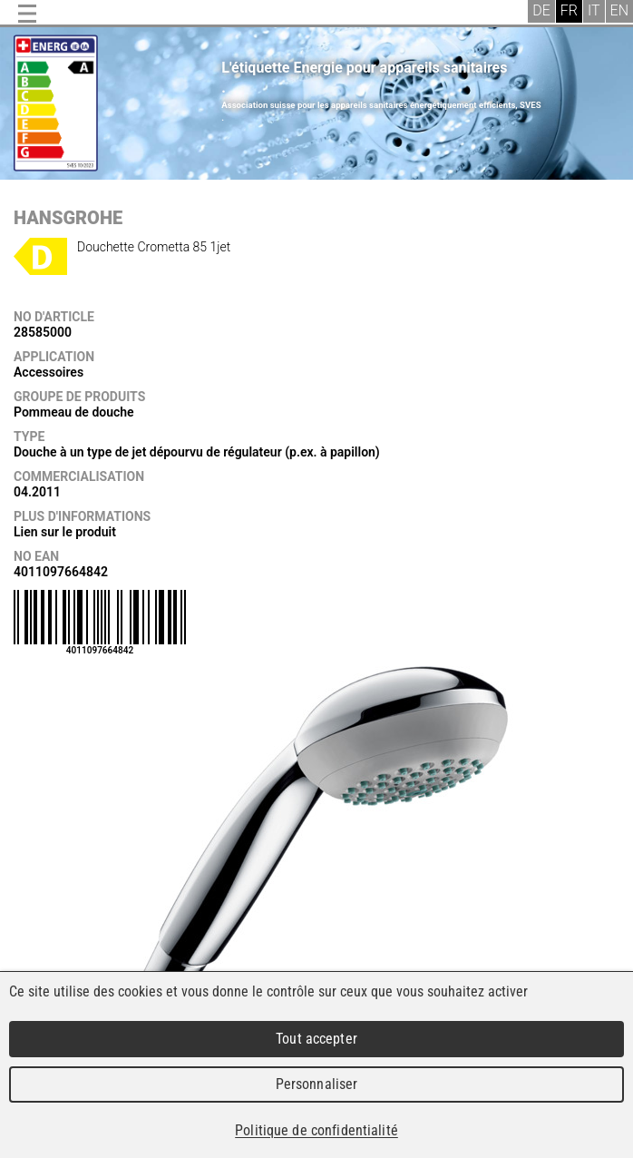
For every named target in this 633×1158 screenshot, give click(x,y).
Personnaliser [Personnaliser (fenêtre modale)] (317, 1084)
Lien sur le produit (65, 532)
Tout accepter (316, 1038)
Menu (27, 13)
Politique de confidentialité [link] (316, 1130)
